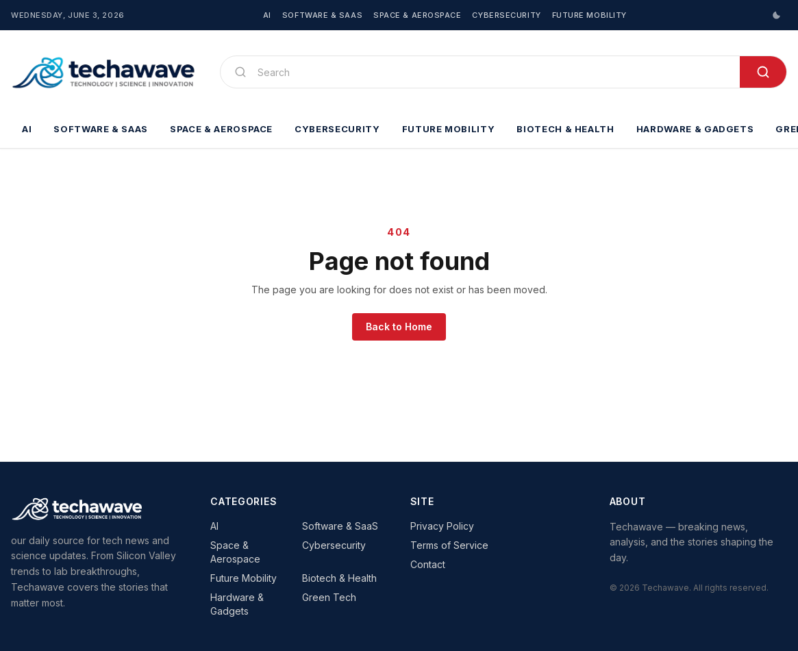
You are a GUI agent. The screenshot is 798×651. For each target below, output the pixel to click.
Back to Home (399, 326)
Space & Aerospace (417, 15)
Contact (427, 564)
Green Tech (329, 597)
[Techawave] (104, 72)
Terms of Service (449, 545)
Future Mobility (589, 15)
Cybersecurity (506, 15)
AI (267, 15)
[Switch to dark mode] (776, 15)
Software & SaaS (322, 15)
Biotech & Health (565, 128)
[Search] (493, 72)
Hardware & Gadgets (695, 128)
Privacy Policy (442, 526)
